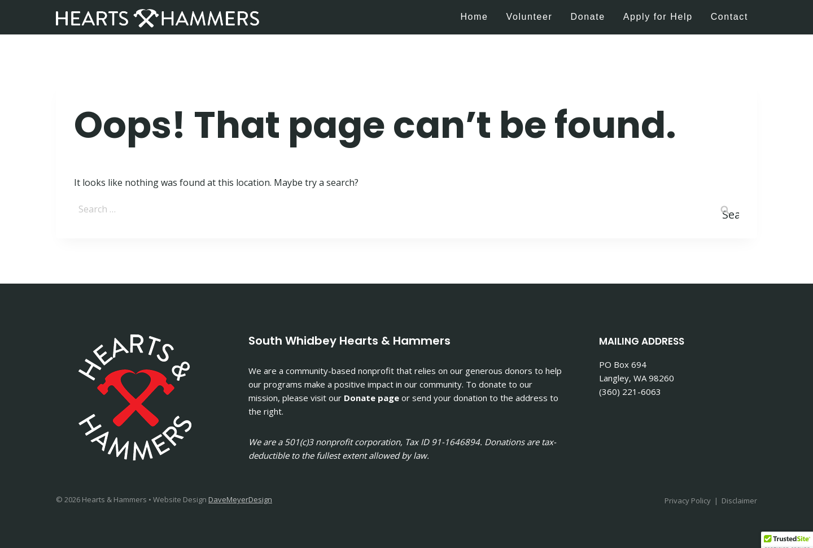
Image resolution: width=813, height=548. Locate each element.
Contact (729, 16)
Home (474, 16)
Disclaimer (739, 500)
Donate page (371, 397)
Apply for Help (658, 16)
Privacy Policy (688, 500)
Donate (588, 16)
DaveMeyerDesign (240, 499)
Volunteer (529, 16)
